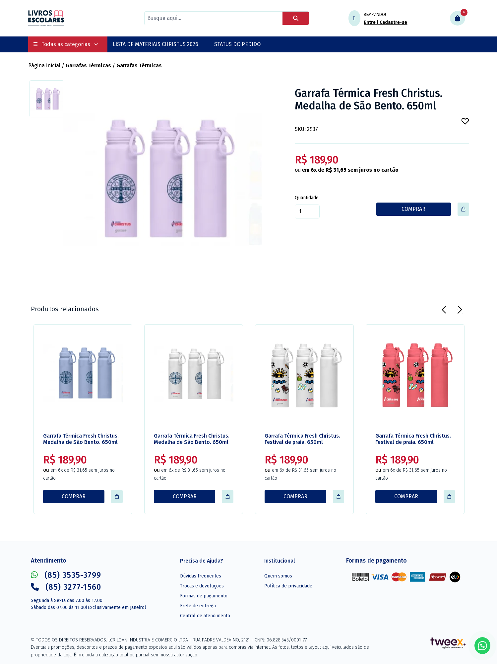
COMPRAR (413, 209)
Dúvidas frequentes (200, 576)
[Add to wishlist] (465, 121)
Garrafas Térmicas (88, 65)
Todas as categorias (65, 44)
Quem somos (278, 576)
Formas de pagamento (203, 596)
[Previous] (444, 309)
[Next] (459, 309)
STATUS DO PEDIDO (237, 44)
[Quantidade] (307, 211)
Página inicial (44, 65)
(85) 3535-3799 (66, 575)
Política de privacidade (288, 586)
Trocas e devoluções (202, 586)
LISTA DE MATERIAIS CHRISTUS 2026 (155, 44)
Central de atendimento (205, 616)
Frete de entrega (198, 606)
